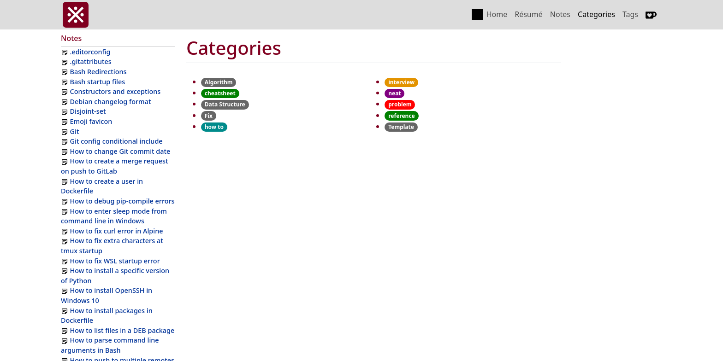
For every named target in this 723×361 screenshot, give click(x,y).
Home (497, 14)
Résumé (529, 14)
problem (399, 104)
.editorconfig (90, 51)
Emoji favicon (91, 121)
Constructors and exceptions (115, 91)
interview (401, 82)
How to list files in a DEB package (122, 330)
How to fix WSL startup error (115, 260)
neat (394, 93)
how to (214, 127)
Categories (596, 14)
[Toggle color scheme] (477, 14)
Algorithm (219, 82)
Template (401, 127)
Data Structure (225, 104)
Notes (560, 14)
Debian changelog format (110, 101)
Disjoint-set (88, 111)
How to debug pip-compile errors (122, 201)
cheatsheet (220, 93)
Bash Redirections (98, 71)
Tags (630, 14)
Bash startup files (97, 81)
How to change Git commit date (120, 151)
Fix (209, 116)
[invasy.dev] (76, 15)
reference (401, 116)
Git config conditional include (116, 141)
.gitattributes (91, 61)
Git (74, 131)
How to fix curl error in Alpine (116, 231)
